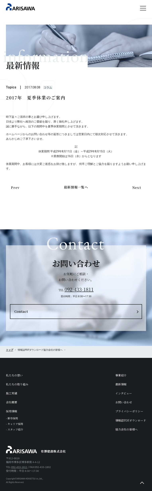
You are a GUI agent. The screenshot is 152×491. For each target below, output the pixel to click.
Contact (21, 311)
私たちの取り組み (17, 384)
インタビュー (123, 393)
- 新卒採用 (12, 418)
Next (136, 189)
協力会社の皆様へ (53, 349)
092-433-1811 (79, 289)
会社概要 (11, 402)
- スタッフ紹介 (14, 429)
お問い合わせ (123, 402)
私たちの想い (14, 375)
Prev (15, 189)
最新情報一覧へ (76, 189)
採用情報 (11, 411)
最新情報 (121, 384)
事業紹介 (121, 375)
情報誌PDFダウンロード (130, 420)
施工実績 (11, 393)
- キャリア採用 (14, 424)
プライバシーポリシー (129, 411)
